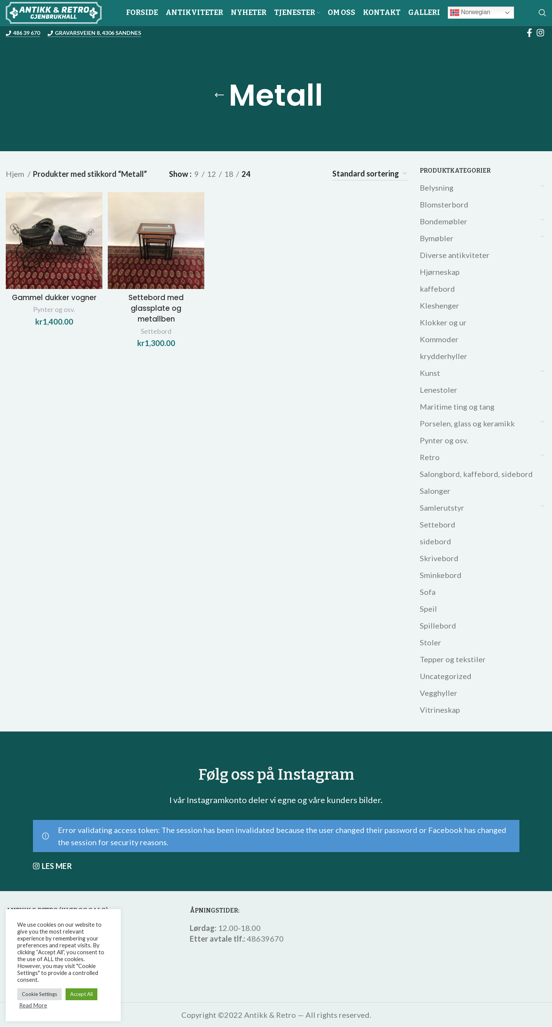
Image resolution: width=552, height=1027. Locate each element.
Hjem (16, 173)
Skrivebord (439, 558)
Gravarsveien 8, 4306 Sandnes (94, 33)
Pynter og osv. (444, 440)
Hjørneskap (440, 271)
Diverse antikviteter (455, 255)
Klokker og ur (443, 322)
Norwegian (470, 12)
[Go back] (219, 95)
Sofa (427, 591)
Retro (430, 457)
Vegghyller (438, 692)
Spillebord (438, 625)
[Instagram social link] (540, 32)
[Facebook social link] (529, 32)
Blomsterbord (444, 204)
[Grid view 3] (292, 174)
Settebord (437, 524)
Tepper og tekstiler (453, 659)
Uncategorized (446, 676)
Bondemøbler (443, 221)
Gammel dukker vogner (53, 301)
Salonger (435, 490)
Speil (428, 608)
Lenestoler (438, 389)
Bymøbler (436, 238)
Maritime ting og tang (457, 406)
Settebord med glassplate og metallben (155, 306)
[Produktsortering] (370, 174)
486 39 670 (23, 33)
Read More (33, 1005)
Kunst (430, 372)
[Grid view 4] (313, 174)
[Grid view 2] (272, 174)
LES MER (57, 865)
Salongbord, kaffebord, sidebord (476, 473)
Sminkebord (441, 575)
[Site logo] (54, 11)
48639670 (265, 938)
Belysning (436, 187)
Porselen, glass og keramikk (467, 423)
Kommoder (439, 339)
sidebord (435, 541)
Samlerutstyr (442, 507)
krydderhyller (443, 356)
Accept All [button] (81, 994)
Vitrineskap (440, 709)
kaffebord (437, 288)
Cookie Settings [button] (39, 994)
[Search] (542, 12)
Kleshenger (439, 305)
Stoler (430, 642)
